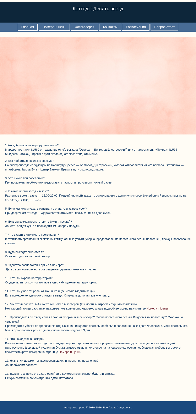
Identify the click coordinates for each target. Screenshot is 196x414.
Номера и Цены (157, 308)
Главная (27, 27)
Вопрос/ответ (164, 27)
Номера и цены (54, 27)
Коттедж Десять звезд (98, 8)
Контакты (110, 27)
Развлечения (136, 27)
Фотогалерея (84, 27)
